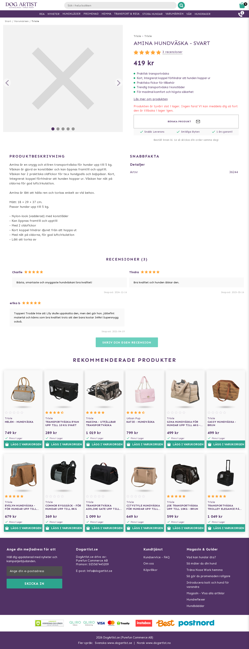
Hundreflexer (196, 599)
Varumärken (21, 21)
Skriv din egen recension (126, 342)
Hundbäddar (195, 606)
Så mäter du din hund (202, 563)
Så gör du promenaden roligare (209, 576)
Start (8, 21)
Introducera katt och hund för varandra (208, 585)
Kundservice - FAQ (156, 557)
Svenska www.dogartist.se (113, 643)
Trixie (35, 21)
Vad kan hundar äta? (201, 557)
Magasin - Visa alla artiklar (205, 593)
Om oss (148, 563)
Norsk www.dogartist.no (154, 643)
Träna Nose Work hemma (205, 570)
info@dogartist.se (99, 571)
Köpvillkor (150, 570)
